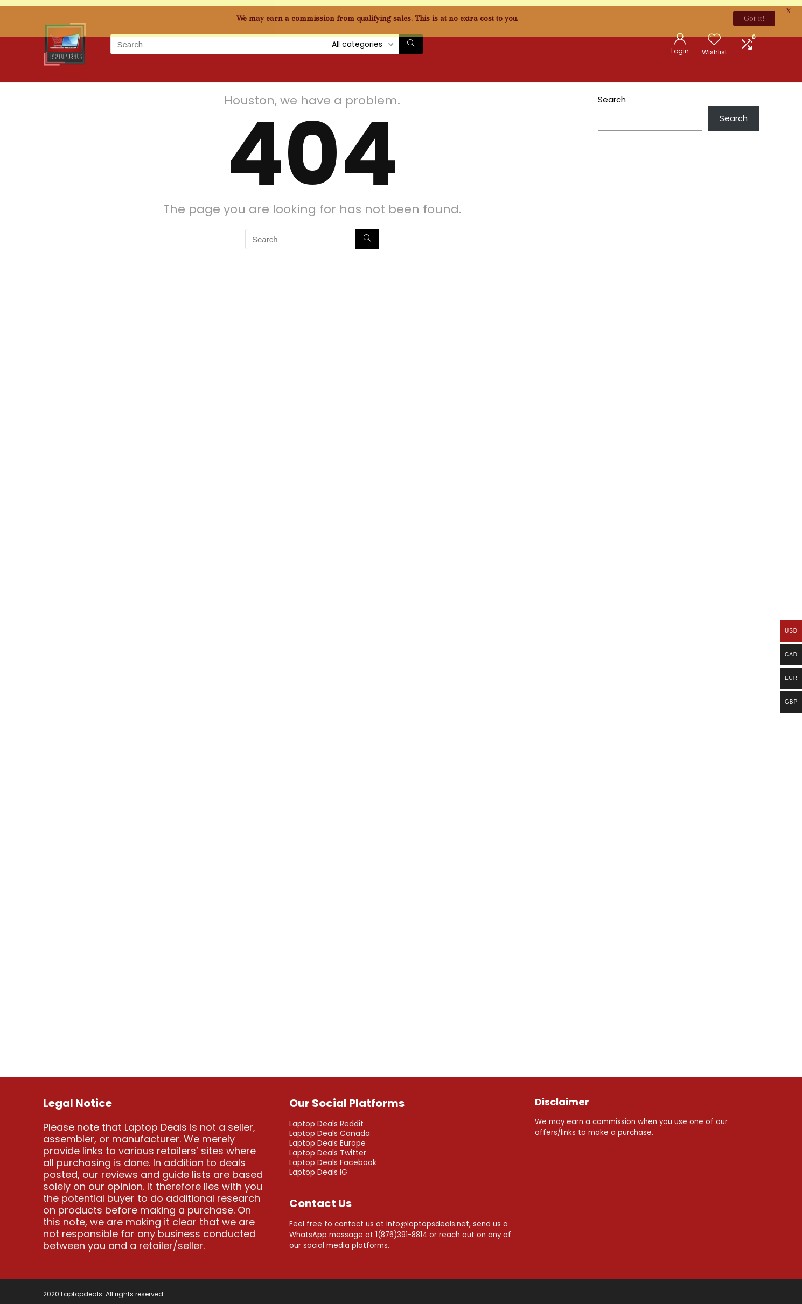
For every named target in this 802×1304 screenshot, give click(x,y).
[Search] (411, 38)
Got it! (754, 18)
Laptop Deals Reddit (326, 1117)
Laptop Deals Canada (329, 1127)
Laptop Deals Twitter (327, 1146)
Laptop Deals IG (318, 1166)
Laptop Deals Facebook (332, 1156)
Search (612, 93)
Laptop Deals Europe (327, 1137)
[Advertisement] (678, 421)
